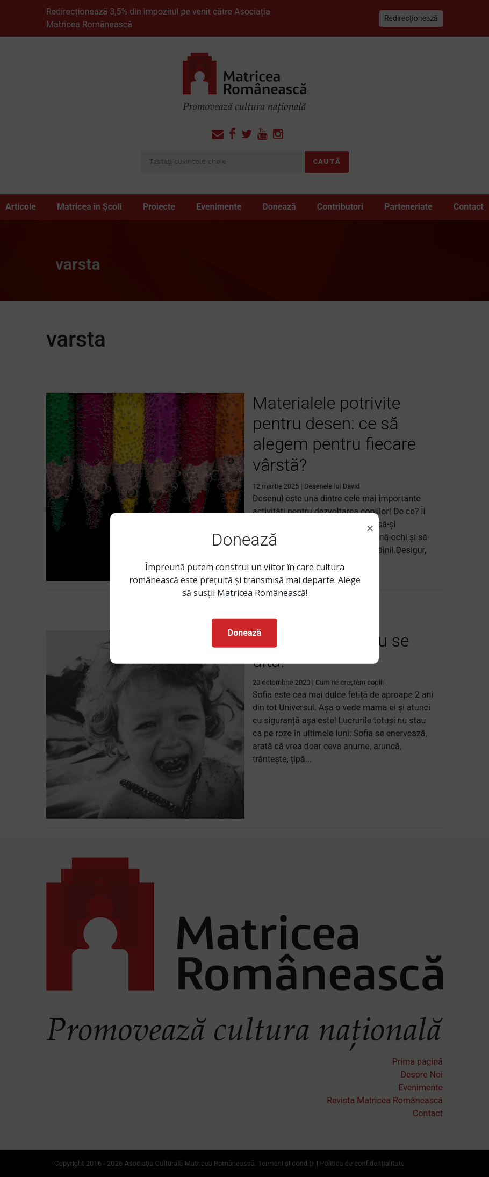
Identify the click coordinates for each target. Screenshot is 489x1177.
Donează (244, 633)
